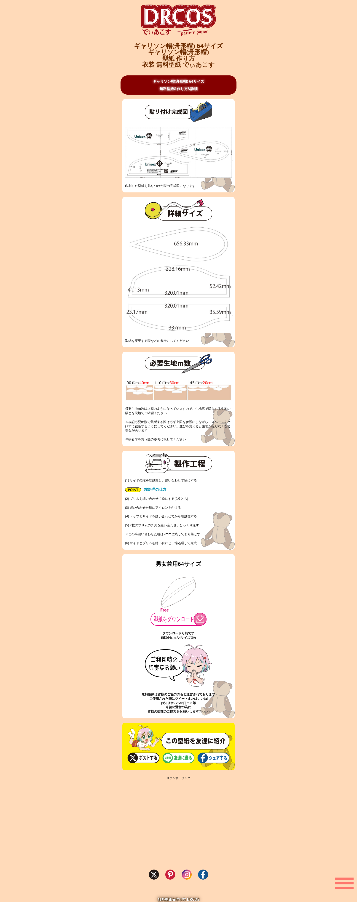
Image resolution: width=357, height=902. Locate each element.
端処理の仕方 (145, 489)
